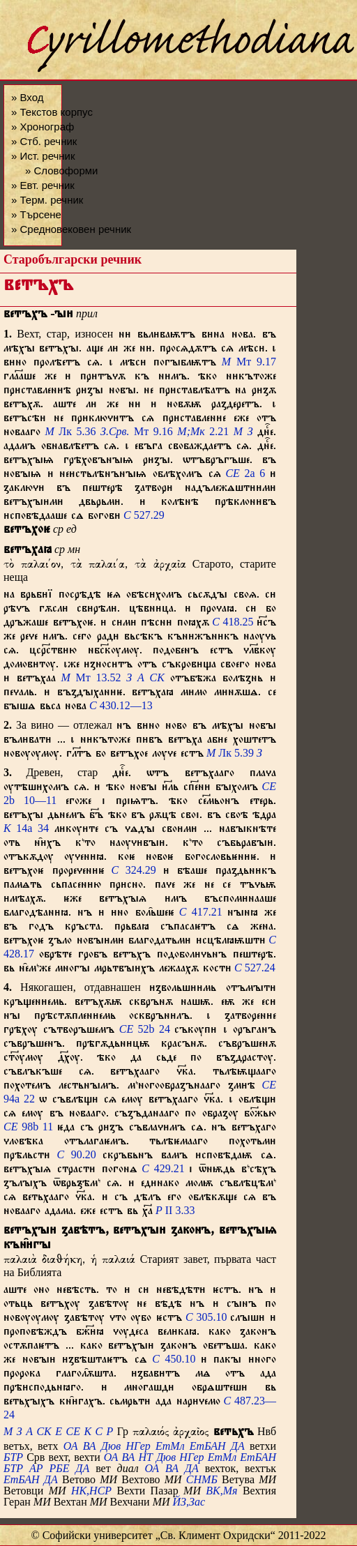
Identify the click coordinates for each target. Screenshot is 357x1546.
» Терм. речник (47, 200)
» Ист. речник (43, 156)
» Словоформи (61, 170)
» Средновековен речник (71, 229)
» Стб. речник (44, 141)
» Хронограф (42, 126)
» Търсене (36, 214)
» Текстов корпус (52, 112)
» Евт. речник (43, 185)
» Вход (27, 97)
